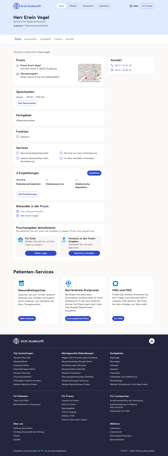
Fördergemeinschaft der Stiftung (28, 432)
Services (70, 39)
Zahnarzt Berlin (20, 361)
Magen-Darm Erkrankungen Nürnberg (79, 357)
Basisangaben (68, 408)
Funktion (58, 39)
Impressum (115, 428)
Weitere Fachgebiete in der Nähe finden (129, 384)
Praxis (18, 39)
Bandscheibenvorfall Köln (73, 369)
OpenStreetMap (96, 81)
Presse (16, 435)
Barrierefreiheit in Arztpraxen (27, 404)
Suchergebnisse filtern (78, 318)
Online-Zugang (69, 412)
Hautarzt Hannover (22, 373)
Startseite (17, 52)
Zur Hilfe (118, 318)
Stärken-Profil (68, 416)
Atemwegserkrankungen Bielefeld (78, 376)
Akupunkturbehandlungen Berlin (77, 361)
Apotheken (104, 6)
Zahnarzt (114, 365)
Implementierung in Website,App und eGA (123, 405)
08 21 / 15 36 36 (123, 65)
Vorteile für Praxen (70, 400)
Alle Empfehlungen (27, 194)
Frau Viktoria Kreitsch (31, 211)
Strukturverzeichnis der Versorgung (126, 400)
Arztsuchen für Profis (120, 411)
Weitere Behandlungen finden (76, 384)
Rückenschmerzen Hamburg (75, 380)
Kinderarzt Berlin (21, 365)
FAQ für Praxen (69, 404)
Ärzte (61, 6)
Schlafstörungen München (74, 365)
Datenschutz (116, 432)
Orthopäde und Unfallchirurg (123, 376)
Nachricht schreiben (84, 253)
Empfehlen (94, 173)
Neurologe (115, 361)
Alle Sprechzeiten (27, 103)
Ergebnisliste (30, 52)
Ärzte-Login (41, 253)
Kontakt (16, 439)
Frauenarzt (115, 373)
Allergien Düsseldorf (71, 373)
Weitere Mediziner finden (25, 384)
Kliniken (73, 6)
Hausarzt (114, 369)
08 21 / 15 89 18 (123, 70)
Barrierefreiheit (117, 439)
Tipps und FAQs (20, 400)
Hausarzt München (22, 357)
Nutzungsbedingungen (120, 435)
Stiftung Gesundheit (22, 428)
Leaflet (85, 81)
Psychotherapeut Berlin (24, 369)
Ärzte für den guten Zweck (74, 419)
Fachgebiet (45, 39)
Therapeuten (88, 6)
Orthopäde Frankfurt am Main (27, 380)
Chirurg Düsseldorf (22, 376)
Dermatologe (116, 380)
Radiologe (114, 357)
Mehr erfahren (27, 318)
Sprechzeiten (30, 39)
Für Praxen (147, 6)
